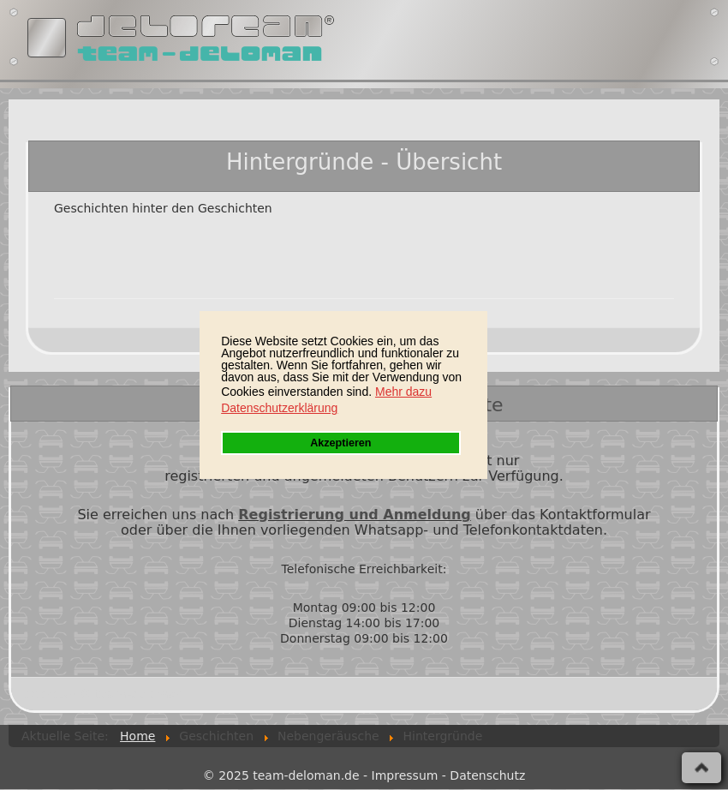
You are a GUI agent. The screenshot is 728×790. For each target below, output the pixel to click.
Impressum (405, 775)
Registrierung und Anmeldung (354, 514)
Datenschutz (487, 775)
